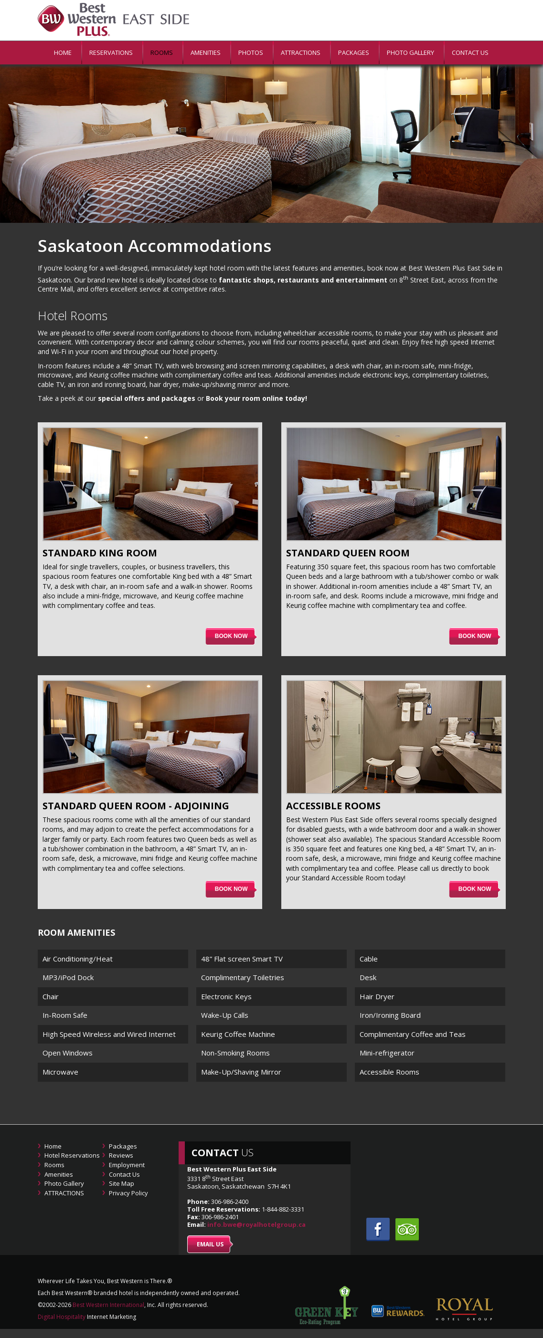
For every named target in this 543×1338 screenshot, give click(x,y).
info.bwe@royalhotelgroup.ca (256, 1224)
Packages (353, 52)
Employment (127, 1164)
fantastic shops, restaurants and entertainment (303, 279)
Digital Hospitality (61, 1317)
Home (53, 1146)
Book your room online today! (256, 398)
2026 (64, 1305)
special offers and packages (146, 398)
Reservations (111, 52)
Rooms (161, 52)
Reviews (121, 1155)
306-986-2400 (229, 1201)
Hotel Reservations (72, 1155)
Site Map (121, 1183)
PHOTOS (250, 52)
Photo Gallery (410, 52)
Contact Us (470, 52)
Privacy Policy (128, 1193)
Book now (231, 636)
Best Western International (107, 1305)
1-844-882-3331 (282, 1209)
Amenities (206, 52)
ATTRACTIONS (300, 52)
